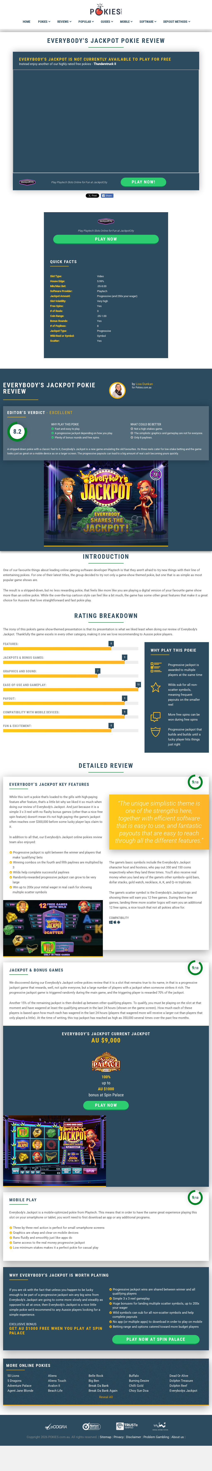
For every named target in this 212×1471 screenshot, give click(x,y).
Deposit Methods (176, 22)
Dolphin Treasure (181, 1381)
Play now (106, 239)
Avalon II (54, 1386)
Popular (86, 22)
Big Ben (94, 1381)
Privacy (119, 1437)
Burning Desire (139, 1381)
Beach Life (55, 1391)
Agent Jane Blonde (20, 1391)
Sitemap (105, 1437)
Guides (107, 22)
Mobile (126, 22)
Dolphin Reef (178, 1386)
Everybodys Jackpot (183, 1391)
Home (26, 22)
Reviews (64, 22)
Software (148, 22)
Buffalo (134, 1376)
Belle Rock (96, 1376)
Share (107, 195)
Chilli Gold (136, 1386)
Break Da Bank (99, 1386)
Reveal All (106, 1397)
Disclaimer (133, 1437)
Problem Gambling (156, 1437)
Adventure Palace (19, 1386)
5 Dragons (14, 1381)
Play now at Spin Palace (155, 1339)
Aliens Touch (57, 1381)
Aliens (52, 1376)
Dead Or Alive (179, 1376)
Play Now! (143, 181)
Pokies (44, 22)
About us (177, 1437)
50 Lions (13, 1376)
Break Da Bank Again (103, 1391)
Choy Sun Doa (138, 1391)
